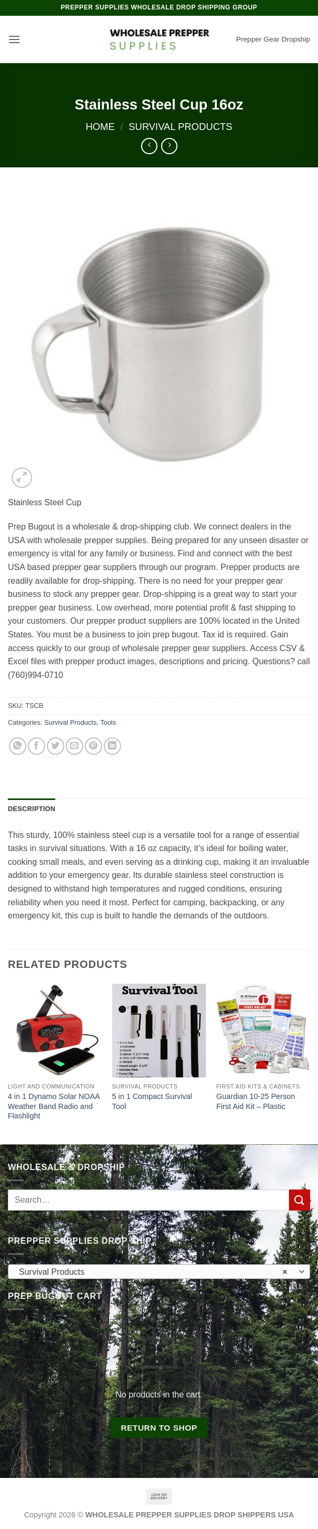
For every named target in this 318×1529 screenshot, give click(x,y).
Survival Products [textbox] (153, 1272)
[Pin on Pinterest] (93, 746)
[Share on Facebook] (36, 746)
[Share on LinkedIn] (112, 746)
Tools (108, 722)
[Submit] (299, 1200)
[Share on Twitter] (55, 746)
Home (100, 126)
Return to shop (159, 1427)
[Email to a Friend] (74, 746)
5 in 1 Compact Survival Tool (152, 1101)
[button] (14, 39)
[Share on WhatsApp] (17, 746)
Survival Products (180, 126)
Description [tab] (31, 809)
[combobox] (159, 1271)
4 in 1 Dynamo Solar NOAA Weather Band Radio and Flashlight (54, 1106)
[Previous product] (169, 146)
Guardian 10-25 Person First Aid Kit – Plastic (255, 1101)
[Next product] (149, 146)
